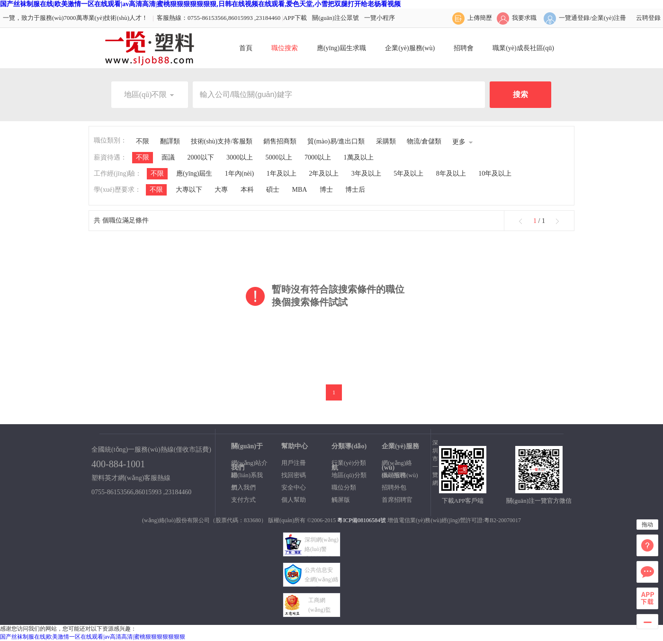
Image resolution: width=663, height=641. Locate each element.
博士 (326, 189)
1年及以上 (281, 173)
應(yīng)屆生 (194, 173)
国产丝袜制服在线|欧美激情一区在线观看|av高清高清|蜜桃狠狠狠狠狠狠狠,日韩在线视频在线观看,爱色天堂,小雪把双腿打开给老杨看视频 (200, 4)
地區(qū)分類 (349, 475)
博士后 (355, 189)
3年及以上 (366, 173)
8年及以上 (451, 173)
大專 (221, 189)
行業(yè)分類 (349, 462)
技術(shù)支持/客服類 (222, 141)
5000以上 (279, 157)
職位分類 (344, 487)
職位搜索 (284, 48)
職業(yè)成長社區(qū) (523, 48)
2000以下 (201, 157)
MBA (299, 189)
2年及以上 (324, 173)
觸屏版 (341, 499)
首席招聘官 (397, 499)
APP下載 (295, 17)
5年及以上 (408, 173)
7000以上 (318, 157)
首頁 (245, 48)
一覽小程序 (379, 17)
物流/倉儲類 (424, 141)
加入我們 (243, 487)
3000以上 (239, 157)
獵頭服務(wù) (400, 475)
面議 (168, 157)
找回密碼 (293, 475)
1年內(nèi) (239, 173)
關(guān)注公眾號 (335, 17)
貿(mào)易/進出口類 (336, 141)
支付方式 (243, 499)
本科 (247, 189)
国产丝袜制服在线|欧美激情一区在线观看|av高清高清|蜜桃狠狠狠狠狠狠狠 (92, 636)
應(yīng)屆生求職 (341, 48)
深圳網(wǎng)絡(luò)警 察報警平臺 (322, 549)
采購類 (386, 141)
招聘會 (464, 48)
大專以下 (189, 189)
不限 (142, 141)
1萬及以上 (359, 157)
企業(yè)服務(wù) (410, 48)
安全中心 (293, 487)
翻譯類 (170, 141)
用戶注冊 (293, 462)
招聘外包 (394, 487)
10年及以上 (494, 173)
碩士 (272, 189)
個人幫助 (293, 499)
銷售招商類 (279, 141)
